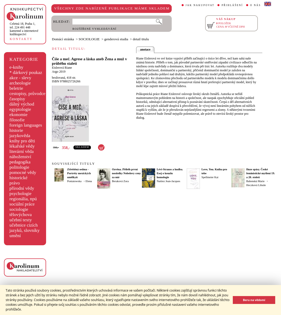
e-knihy (16, 67)
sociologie (18, 209)
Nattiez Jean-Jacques (168, 181)
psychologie (20, 193)
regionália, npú (23, 198)
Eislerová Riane (62, 67)
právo (14, 183)
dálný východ (21, 104)
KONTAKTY (21, 39)
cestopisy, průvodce (27, 93)
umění (15, 235)
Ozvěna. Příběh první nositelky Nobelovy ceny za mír (126, 173)
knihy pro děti (22, 140)
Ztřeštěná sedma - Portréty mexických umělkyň (79, 173)
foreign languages (25, 125)
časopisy (17, 98)
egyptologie (20, 109)
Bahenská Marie (255, 181)
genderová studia (116, 39)
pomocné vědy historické (22, 175)
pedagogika (20, 161)
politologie (19, 167)
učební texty (20, 219)
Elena (89, 181)
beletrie (16, 88)
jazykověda (19, 135)
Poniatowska (74, 181)
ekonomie (18, 114)
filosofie (17, 119)
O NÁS (255, 5)
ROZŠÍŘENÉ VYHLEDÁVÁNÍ (94, 28)
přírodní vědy (21, 188)
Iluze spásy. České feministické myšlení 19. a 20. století (260, 173)
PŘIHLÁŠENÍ (232, 5)
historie (16, 130)
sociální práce (22, 204)
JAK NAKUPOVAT (200, 5)
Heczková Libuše (256, 185)
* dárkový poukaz (25, 72)
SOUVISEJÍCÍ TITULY (73, 164)
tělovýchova (20, 214)
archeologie (20, 83)
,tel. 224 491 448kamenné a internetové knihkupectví (24, 29)
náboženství (20, 156)
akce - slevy (20, 77)
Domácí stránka (63, 39)
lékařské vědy (22, 146)
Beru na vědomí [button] (254, 300)
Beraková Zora (120, 181)
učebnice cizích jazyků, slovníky (24, 228)
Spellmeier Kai (209, 177)
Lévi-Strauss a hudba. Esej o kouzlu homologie (170, 173)
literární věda (21, 151)
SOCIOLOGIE (89, 39)
